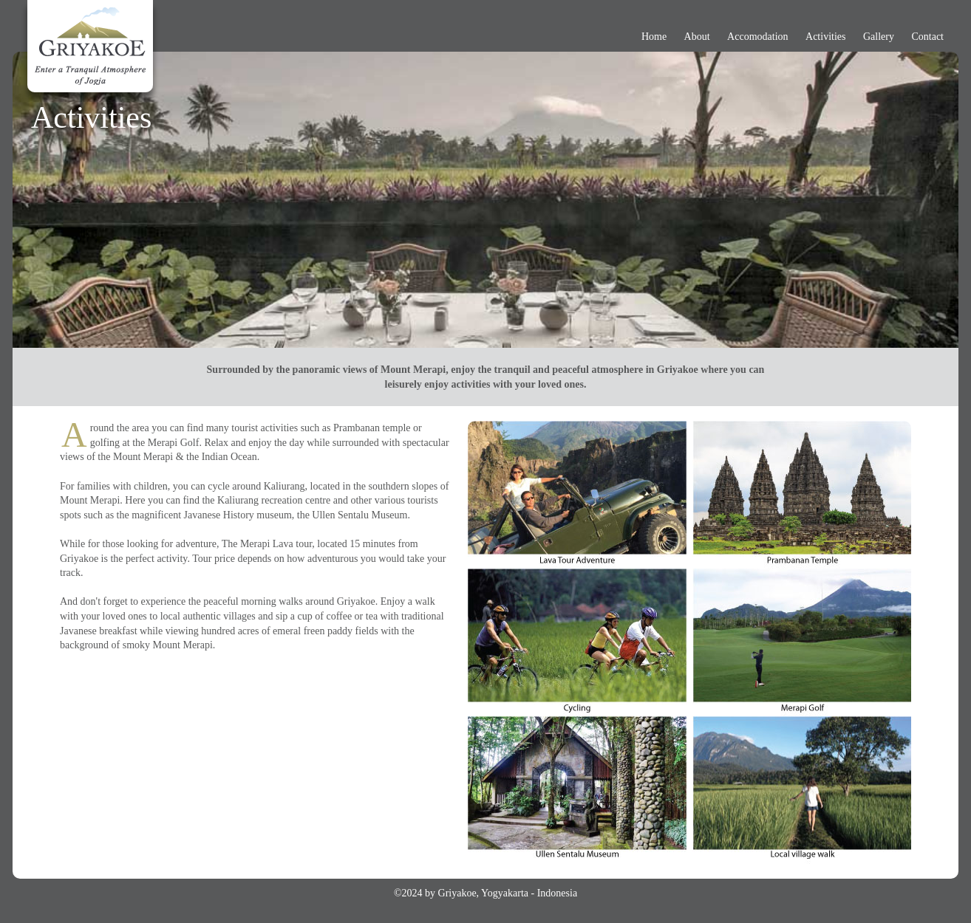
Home (654, 36)
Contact (927, 36)
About (697, 36)
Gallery (878, 36)
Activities (825, 36)
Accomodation (757, 36)
